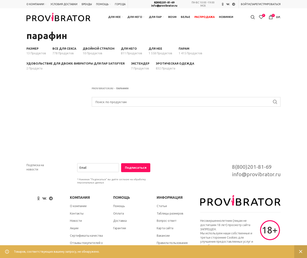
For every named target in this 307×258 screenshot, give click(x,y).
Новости (76, 222)
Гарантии (119, 230)
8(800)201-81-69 (164, 2)
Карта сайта (165, 230)
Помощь (119, 208)
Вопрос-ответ (167, 222)
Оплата (118, 215)
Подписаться (135, 170)
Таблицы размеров (170, 215)
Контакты (77, 215)
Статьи (162, 208)
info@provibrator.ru (164, 5)
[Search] (186, 104)
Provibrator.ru (103, 90)
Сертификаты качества (86, 237)
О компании (78, 208)
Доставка (120, 222)
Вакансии (163, 237)
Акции (74, 230)
